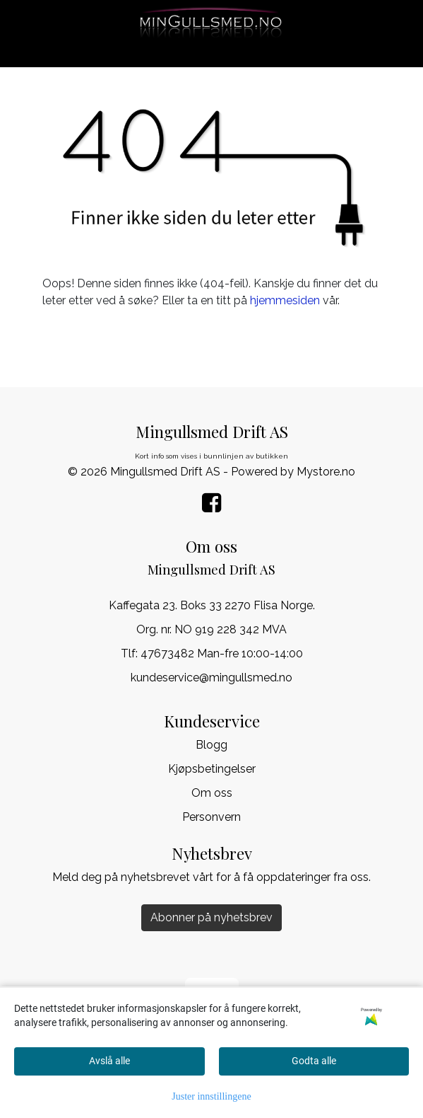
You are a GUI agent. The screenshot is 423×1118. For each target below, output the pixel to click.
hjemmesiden (285, 300)
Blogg (211, 744)
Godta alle (314, 1060)
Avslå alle (109, 1060)
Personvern (211, 817)
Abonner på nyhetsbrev (211, 917)
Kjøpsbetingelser (212, 769)
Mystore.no (326, 471)
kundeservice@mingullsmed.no (211, 677)
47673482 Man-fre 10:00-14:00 (222, 653)
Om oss (211, 793)
